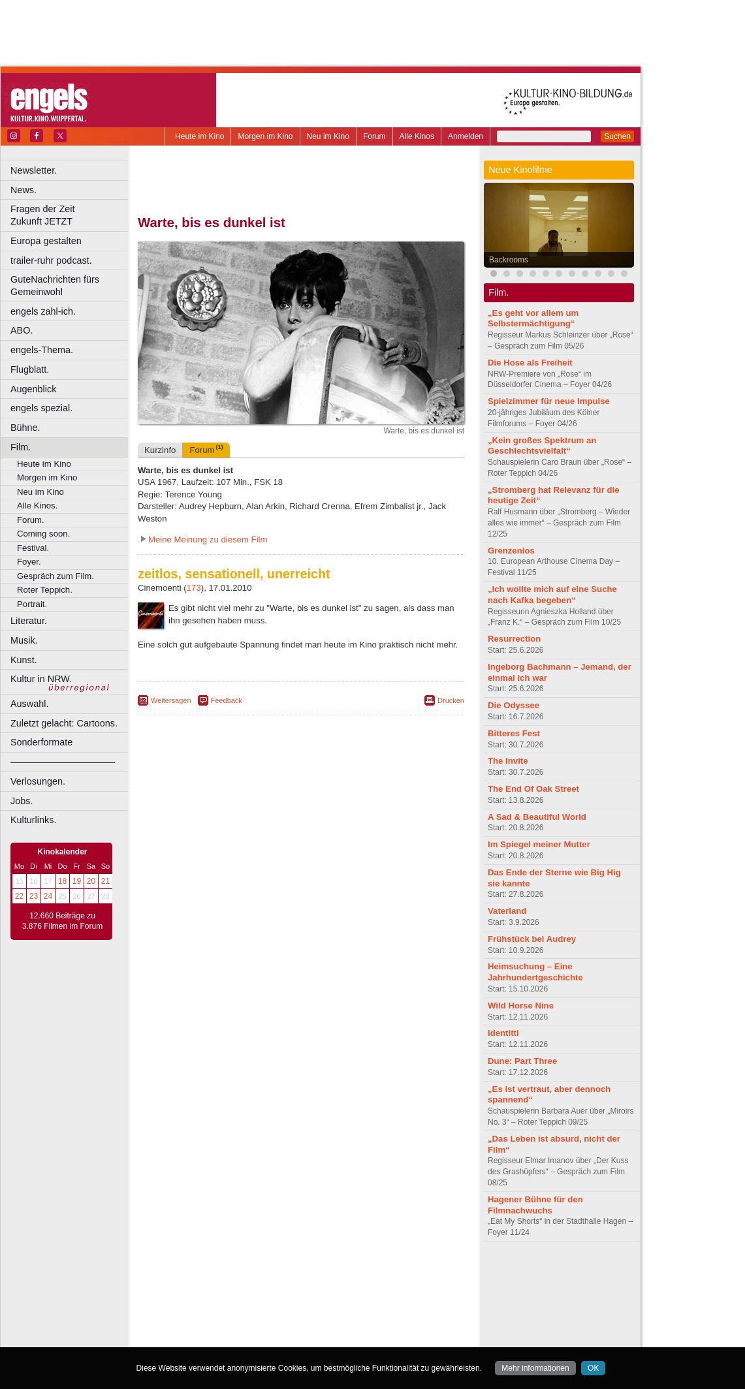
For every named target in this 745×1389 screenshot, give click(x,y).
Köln (395, 1305)
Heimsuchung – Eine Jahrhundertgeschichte (535, 971)
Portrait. (32, 604)
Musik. (24, 640)
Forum (374, 136)
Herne (349, 1305)
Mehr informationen (535, 1368)
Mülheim (298, 1316)
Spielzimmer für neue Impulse (549, 401)
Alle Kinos (417, 136)
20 (91, 881)
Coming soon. (43, 533)
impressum (293, 1272)
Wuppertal (355, 1327)
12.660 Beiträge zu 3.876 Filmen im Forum (62, 921)
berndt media (245, 1272)
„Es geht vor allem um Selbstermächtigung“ (533, 318)
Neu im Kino (328, 136)
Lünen (268, 1316)
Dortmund (318, 1295)
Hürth (373, 1305)
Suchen (617, 136)
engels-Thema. (41, 350)
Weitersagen (171, 700)
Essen (208, 1305)
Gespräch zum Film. (55, 576)
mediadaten (407, 1272)
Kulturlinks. (33, 820)
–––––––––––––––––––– (62, 762)
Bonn (229, 1295)
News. (23, 190)
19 (76, 881)
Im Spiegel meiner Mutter (539, 844)
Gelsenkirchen (281, 1305)
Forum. (30, 520)
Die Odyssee (513, 705)
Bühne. (25, 427)
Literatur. (28, 621)
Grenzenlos (511, 550)
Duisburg (397, 1295)
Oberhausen (365, 1316)
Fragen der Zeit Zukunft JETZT (70, 215)
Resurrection (514, 639)
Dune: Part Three (522, 1061)
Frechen (237, 1305)
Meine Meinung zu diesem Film (208, 539)
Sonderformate (41, 742)
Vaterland (507, 911)
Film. (20, 447)
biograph (196, 1283)
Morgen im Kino (265, 136)
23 (33, 896)
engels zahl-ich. (43, 311)
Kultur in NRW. (41, 679)
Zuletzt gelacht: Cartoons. (64, 723)
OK (593, 1368)
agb (374, 1272)
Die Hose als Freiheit (530, 362)
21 (105, 881)
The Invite (508, 761)
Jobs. (21, 801)
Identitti (503, 1033)
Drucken (450, 700)
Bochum (201, 1295)
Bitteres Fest (514, 733)
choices (231, 1283)
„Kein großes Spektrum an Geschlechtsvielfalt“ (542, 445)
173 (194, 588)
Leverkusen (233, 1316)
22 (19, 896)
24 (48, 896)
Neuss (328, 1316)
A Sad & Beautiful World (537, 817)
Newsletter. (33, 170)
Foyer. (29, 562)
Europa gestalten (46, 241)
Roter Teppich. (44, 590)
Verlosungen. (37, 781)
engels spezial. (41, 408)
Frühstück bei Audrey (532, 939)
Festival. (33, 548)
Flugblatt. (29, 369)
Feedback (226, 700)
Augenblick (33, 389)
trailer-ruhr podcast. (51, 260)
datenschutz (340, 1272)
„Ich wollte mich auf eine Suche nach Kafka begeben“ (552, 594)
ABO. (21, 330)
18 (62, 881)
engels (262, 1283)
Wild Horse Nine (521, 1005)
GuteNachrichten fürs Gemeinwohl (54, 285)
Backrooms (508, 259)
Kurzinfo (160, 450)
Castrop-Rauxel (269, 1295)
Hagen (322, 1305)
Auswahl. (29, 703)
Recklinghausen (257, 1327)
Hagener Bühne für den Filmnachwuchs (535, 1204)
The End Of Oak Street (533, 789)
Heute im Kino (199, 136)
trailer (301, 1283)
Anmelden (465, 136)
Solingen (304, 1327)
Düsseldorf (358, 1295)
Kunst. (23, 660)
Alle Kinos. (37, 505)
